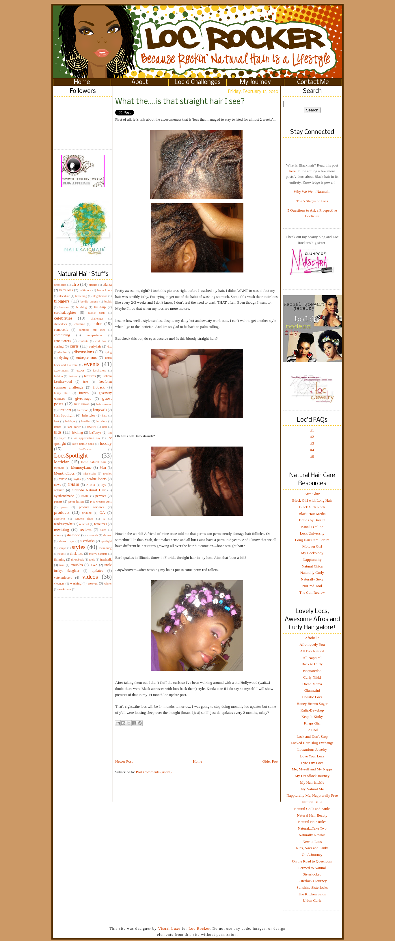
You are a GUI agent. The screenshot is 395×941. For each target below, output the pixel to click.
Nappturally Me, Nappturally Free (312, 795)
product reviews (91, 507)
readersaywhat (64, 524)
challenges (97, 318)
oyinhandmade (64, 496)
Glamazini (312, 690)
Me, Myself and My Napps (312, 769)
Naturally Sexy (312, 579)
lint (110, 432)
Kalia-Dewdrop (312, 710)
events (91, 364)
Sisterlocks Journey (312, 881)
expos (80, 370)
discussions (84, 351)
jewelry (91, 426)
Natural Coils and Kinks (312, 808)
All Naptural (312, 658)
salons (58, 535)
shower (107, 535)
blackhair (64, 296)
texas (61, 553)
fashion (58, 376)
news (57, 485)
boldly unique (89, 301)
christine (79, 324)
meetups (59, 467)
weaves (93, 583)
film (85, 381)
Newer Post (124, 761)
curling (59, 346)
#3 (312, 443)
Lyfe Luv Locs (312, 763)
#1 (312, 430)
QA (102, 512)
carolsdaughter (65, 312)
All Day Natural (312, 651)
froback (99, 387)
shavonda (92, 535)
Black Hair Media (312, 513)
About (139, 82)
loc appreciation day (87, 438)
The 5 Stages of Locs (312, 201)
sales (103, 529)
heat (56, 421)
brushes (64, 307)
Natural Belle (312, 802)
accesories (60, 284)
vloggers (59, 583)
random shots (84, 518)
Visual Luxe (168, 928)
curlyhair (95, 346)
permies (100, 496)
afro (75, 284)
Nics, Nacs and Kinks (312, 848)
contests (83, 341)
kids (58, 432)
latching (77, 432)
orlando (59, 490)
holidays (70, 421)
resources (100, 524)
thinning (59, 559)
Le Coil (312, 730)
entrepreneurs (86, 357)
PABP (85, 496)
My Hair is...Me (312, 782)
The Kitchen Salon (312, 894)
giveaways (83, 398)
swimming (105, 548)
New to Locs (312, 841)
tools (92, 559)
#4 (312, 450)
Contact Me (313, 82)
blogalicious (99, 296)
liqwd (62, 438)
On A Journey (312, 854)
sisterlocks (87, 541)
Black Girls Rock (312, 507)
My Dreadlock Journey (312, 776)
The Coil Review (312, 592)
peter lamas (76, 501)
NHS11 (90, 484)
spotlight (106, 541)
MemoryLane (81, 467)
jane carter (74, 426)
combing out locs (92, 329)
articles (93, 284)
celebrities (63, 317)
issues (57, 426)
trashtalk (106, 559)
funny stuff (62, 393)
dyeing (63, 358)
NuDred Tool (312, 586)
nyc (104, 485)
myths (77, 479)
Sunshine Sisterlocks (312, 887)
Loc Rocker (199, 928)
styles (78, 547)
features (90, 376)
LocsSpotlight (71, 455)
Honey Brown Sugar (312, 703)
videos (90, 576)
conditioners (62, 341)
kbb (104, 426)
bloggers (62, 300)
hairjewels (100, 410)
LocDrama (85, 449)
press (65, 507)
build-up (100, 307)
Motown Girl (312, 546)
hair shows (82, 404)
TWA (94, 565)
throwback (77, 559)
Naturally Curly (312, 572)
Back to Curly (312, 664)
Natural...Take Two (312, 828)
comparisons (94, 335)
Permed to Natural (312, 868)
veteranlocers (63, 578)
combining (62, 335)
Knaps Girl (312, 723)
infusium (101, 421)
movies (107, 473)
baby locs (66, 290)
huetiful (85, 421)
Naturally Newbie (312, 835)
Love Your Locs (312, 756)
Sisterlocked (312, 874)
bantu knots (104, 290)
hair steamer (104, 404)
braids (108, 301)
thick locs (76, 554)
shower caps (66, 541)
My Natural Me (312, 789)
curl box (100, 341)
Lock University (312, 533)
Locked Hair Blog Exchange (312, 743)
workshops (64, 589)
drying (108, 352)
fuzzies (84, 393)
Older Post (270, 761)
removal (84, 524)
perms (58, 501)
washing (75, 583)
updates (97, 570)
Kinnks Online (312, 526)
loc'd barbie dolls (83, 443)
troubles (77, 565)
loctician (62, 461)
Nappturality (312, 559)
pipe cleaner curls (101, 501)
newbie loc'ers (96, 479)
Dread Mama (312, 684)
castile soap (96, 312)
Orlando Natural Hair (88, 490)
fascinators (99, 370)
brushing (81, 307)
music (63, 479)
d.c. (109, 346)
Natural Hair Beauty (312, 815)
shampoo (73, 535)
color (97, 323)
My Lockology (312, 553)
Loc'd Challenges (198, 82)
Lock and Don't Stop (312, 736)
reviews (85, 529)
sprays (62, 548)
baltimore (85, 290)
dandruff (63, 352)
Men (103, 468)
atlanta (107, 285)
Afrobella (312, 638)
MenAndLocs (64, 473)
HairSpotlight (64, 415)
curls (74, 345)
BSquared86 (312, 671)
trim (61, 565)
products (62, 512)
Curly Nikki (312, 677)
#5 (312, 456)
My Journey (255, 82)
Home (82, 82)
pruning (87, 512)
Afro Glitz (312, 494)
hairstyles (88, 415)
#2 (312, 436)
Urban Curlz (312, 900)
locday (106, 443)
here (292, 171)
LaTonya (95, 432)
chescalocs (60, 324)
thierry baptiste (98, 553)
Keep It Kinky (312, 716)
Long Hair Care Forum (312, 540)
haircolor (82, 410)
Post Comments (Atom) (154, 772)
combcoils (61, 330)
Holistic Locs (312, 697)
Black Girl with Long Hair (312, 500)
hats (104, 415)
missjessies (89, 473)
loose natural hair (93, 462)
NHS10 (73, 484)
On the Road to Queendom (312, 861)
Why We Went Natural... (312, 191)
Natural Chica (312, 566)
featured (73, 376)
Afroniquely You (312, 644)
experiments (61, 370)
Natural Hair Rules (312, 821)
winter (108, 583)
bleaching (81, 296)
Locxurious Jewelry (312, 749)
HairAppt (64, 410)
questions (59, 518)
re (104, 518)
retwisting (61, 529)
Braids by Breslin (312, 520)
